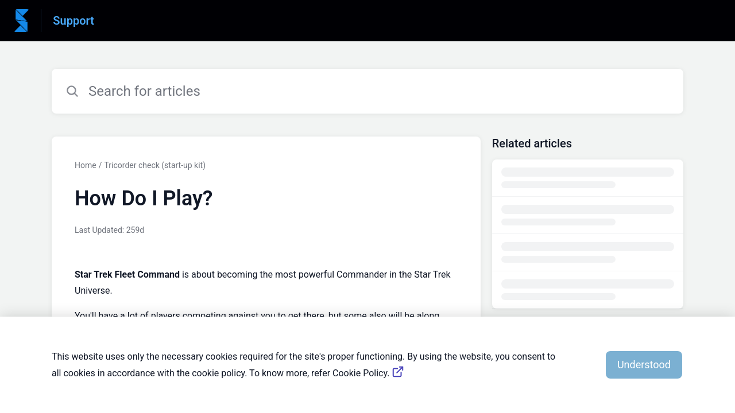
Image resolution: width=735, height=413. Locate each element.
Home (85, 165)
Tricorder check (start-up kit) (155, 165)
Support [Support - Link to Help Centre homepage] (73, 21)
